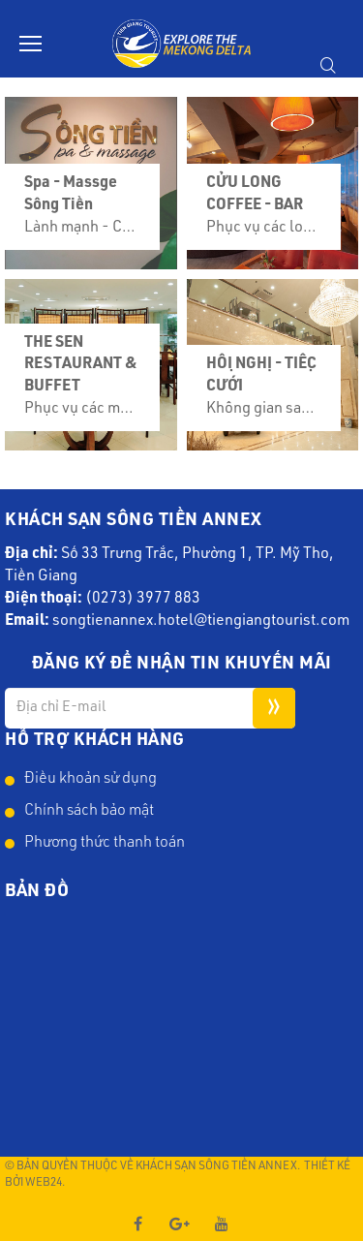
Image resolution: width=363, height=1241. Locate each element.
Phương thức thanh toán (104, 844)
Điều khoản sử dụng (90, 780)
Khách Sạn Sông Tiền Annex (216, 1166)
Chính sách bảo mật (89, 812)
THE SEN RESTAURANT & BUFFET (80, 366)
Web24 (43, 1183)
